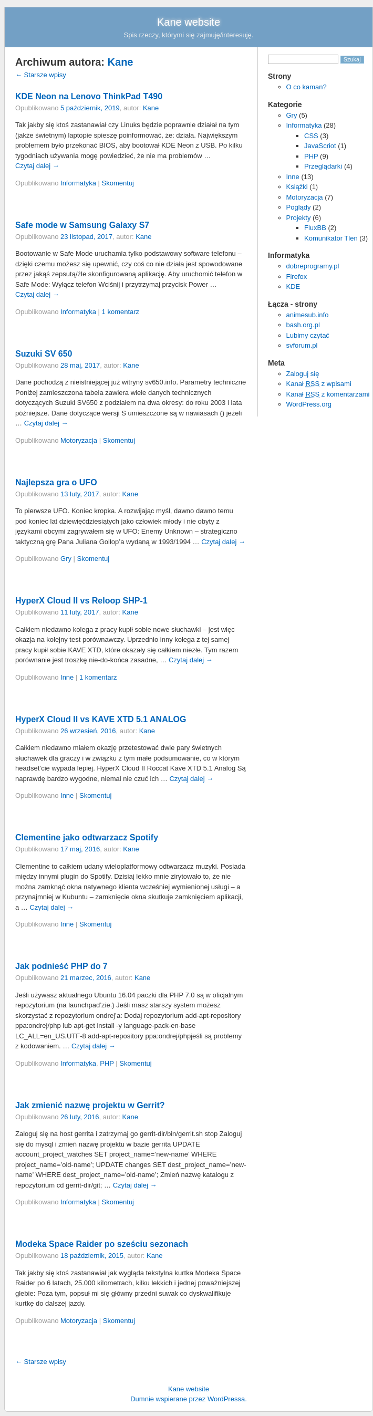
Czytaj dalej (37, 166)
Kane (120, 62)
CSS (311, 136)
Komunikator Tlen (331, 238)
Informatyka (304, 125)
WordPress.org (308, 404)
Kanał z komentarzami (328, 394)
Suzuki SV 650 (43, 353)
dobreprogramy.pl (312, 266)
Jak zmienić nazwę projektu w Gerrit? (90, 1105)
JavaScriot (320, 146)
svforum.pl (302, 345)
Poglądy (298, 207)
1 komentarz (121, 312)
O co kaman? (306, 87)
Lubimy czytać (307, 335)
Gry (291, 115)
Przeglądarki (323, 166)
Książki (297, 187)
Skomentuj (118, 183)
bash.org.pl (303, 325)
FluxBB (315, 228)
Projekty (298, 218)
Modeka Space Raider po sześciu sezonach (101, 1244)
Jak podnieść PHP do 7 (61, 966)
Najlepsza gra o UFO (56, 482)
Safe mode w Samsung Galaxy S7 (82, 225)
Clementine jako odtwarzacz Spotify (86, 837)
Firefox (296, 276)
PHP (311, 156)
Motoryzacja (304, 197)
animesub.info (307, 315)
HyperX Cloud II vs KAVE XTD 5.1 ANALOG (100, 719)
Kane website (188, 22)
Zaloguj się (302, 374)
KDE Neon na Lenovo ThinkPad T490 (88, 96)
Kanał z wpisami (318, 384)
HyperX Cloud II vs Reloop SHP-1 (81, 600)
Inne (292, 177)
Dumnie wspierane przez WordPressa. (188, 1399)
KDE (293, 286)
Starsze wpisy (40, 75)
